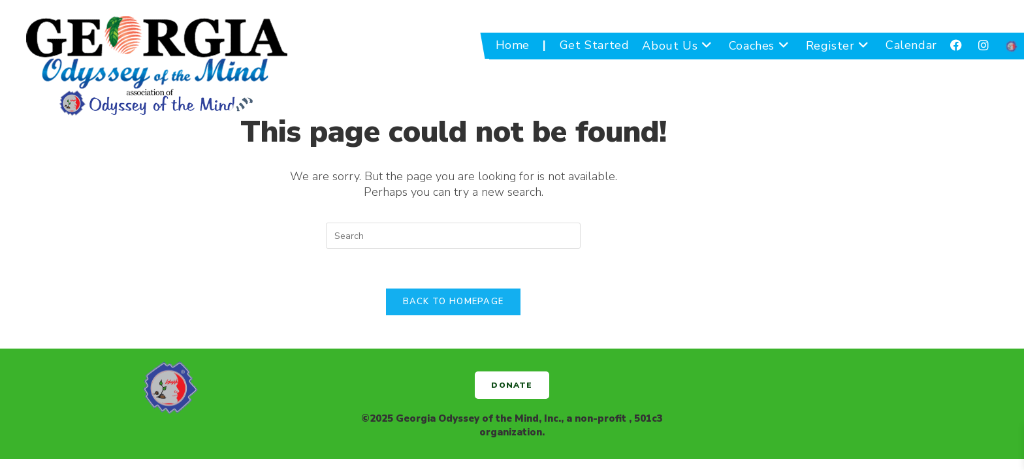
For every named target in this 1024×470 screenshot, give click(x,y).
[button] (512, 385)
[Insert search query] (453, 236)
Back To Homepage (453, 301)
